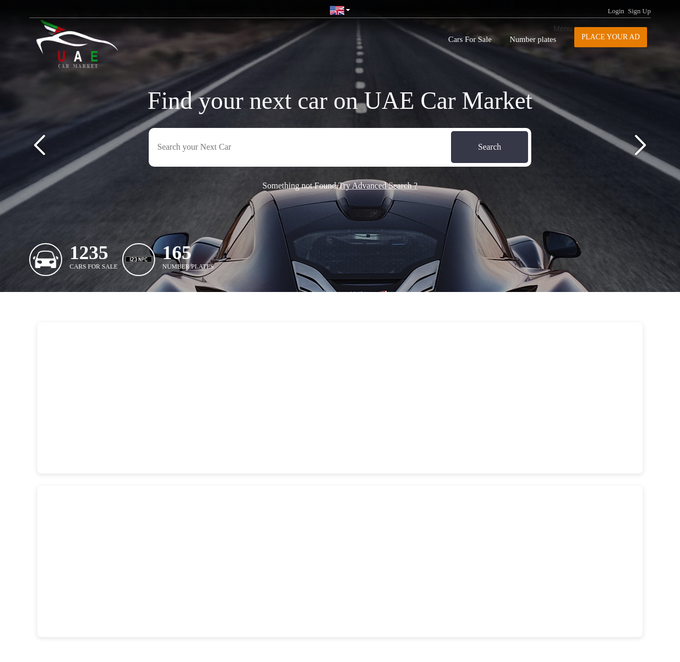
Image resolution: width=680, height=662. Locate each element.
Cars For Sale (470, 39)
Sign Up (639, 11)
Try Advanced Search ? (378, 185)
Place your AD (611, 37)
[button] (39, 145)
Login (616, 11)
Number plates (532, 39)
